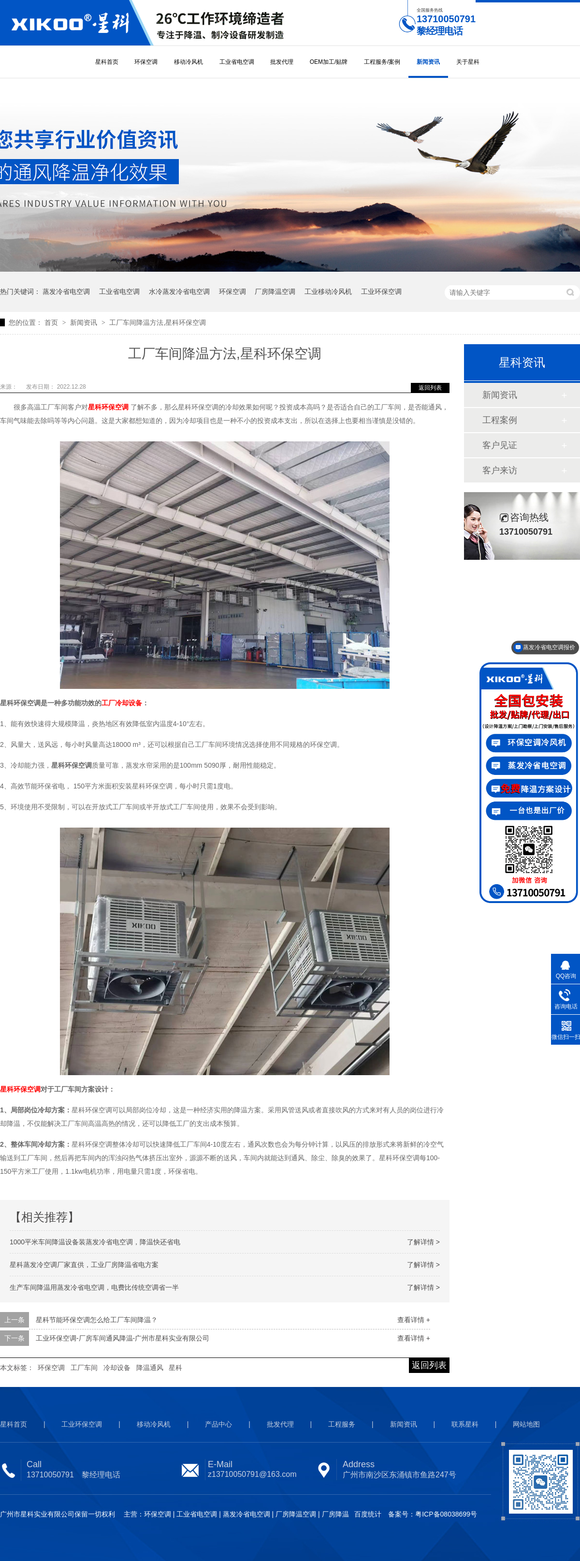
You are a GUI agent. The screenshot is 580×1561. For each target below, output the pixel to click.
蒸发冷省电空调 (66, 291)
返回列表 (430, 387)
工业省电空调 (236, 61)
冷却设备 (116, 1367)
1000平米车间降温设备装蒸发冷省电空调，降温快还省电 (95, 1242)
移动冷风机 (188, 61)
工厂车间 (84, 1367)
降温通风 (149, 1367)
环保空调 (146, 61)
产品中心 (218, 1424)
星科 (175, 1367)
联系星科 (464, 1424)
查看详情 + (413, 1320)
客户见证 (499, 445)
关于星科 (467, 61)
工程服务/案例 (382, 61)
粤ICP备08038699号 (446, 1514)
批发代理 (281, 61)
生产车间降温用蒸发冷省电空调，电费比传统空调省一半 (94, 1287)
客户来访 (499, 470)
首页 (52, 322)
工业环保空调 (381, 291)
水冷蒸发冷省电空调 (179, 291)
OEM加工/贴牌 (329, 61)
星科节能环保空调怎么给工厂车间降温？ (97, 1320)
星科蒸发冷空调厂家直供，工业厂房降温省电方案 (84, 1265)
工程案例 (499, 420)
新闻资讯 (428, 61)
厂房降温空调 (275, 291)
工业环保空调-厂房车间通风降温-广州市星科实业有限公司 (122, 1338)
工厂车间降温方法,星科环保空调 (157, 322)
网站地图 (526, 1424)
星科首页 (106, 61)
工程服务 (341, 1424)
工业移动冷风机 (328, 291)
